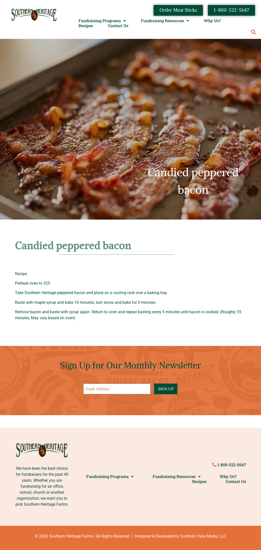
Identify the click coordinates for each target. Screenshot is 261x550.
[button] (253, 32)
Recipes (86, 25)
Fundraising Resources (165, 20)
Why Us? (212, 20)
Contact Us (118, 25)
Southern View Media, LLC (203, 536)
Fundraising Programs (102, 20)
